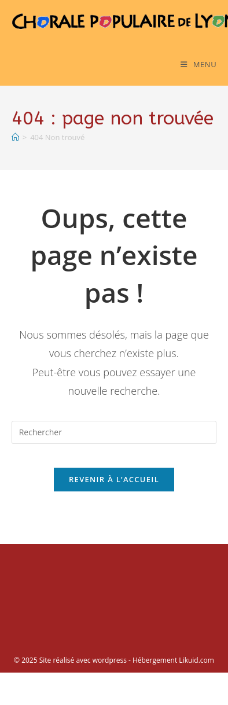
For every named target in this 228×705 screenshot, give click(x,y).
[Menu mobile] (198, 64)
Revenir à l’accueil (114, 479)
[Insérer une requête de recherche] (114, 432)
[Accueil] (15, 137)
